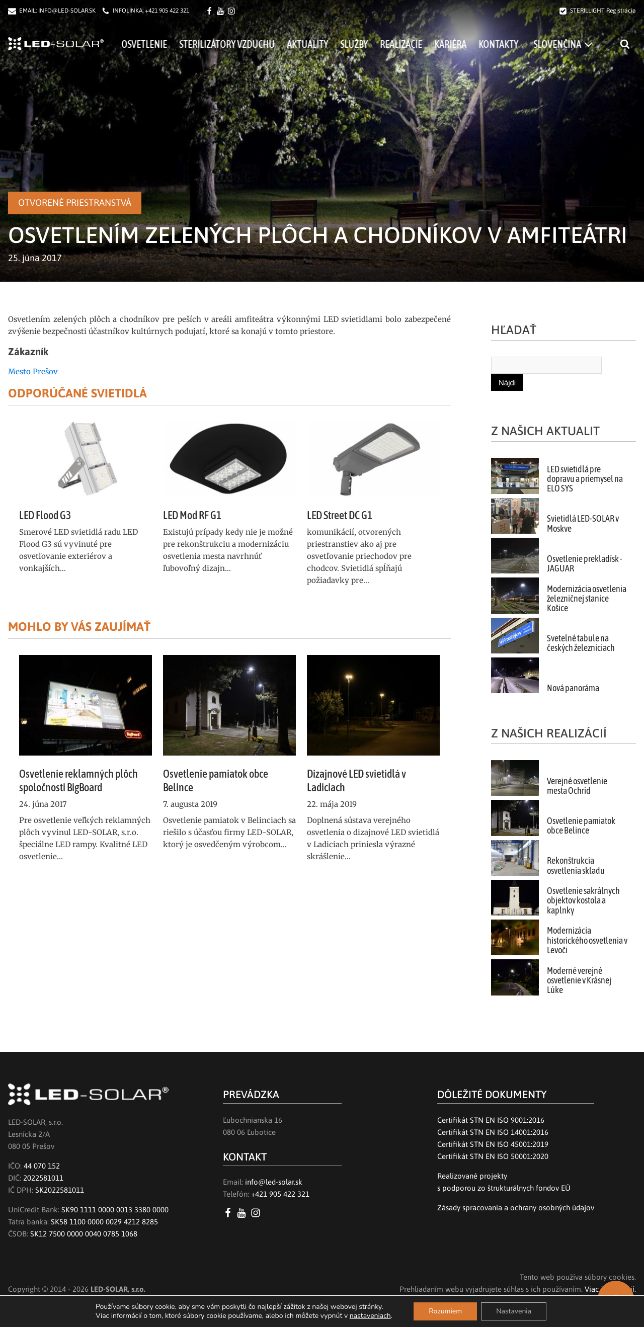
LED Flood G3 (45, 515)
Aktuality (320, 44)
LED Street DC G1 (339, 515)
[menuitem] (575, 43)
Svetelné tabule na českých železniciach (581, 643)
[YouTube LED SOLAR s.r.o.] (243, 1213)
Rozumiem (445, 1311)
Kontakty (511, 44)
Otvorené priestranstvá (74, 202)
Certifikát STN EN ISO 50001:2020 (492, 1156)
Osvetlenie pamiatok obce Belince (581, 826)
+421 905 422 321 (167, 10)
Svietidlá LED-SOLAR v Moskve (583, 523)
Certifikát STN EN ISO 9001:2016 (490, 1120)
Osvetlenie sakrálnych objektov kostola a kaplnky (583, 901)
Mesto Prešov (33, 371)
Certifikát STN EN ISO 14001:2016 (492, 1132)
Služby (366, 44)
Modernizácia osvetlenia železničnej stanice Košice (586, 599)
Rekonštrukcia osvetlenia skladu (576, 865)
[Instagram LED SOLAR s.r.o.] (257, 1213)
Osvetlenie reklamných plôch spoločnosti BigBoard (78, 780)
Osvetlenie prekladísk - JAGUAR (584, 563)
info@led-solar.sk (273, 1182)
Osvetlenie (157, 44)
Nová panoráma (573, 688)
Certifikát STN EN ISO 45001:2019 (492, 1144)
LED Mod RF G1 (192, 515)
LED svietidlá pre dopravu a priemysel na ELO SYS (585, 479)
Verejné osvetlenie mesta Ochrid (577, 786)
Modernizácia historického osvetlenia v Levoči (587, 940)
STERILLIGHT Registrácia (603, 10)
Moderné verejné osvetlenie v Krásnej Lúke (579, 981)
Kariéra (463, 44)
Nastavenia (513, 1311)
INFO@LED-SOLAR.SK (67, 10)
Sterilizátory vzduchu (239, 44)
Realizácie (413, 44)
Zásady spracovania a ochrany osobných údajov (515, 1207)
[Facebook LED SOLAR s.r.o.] (210, 11)
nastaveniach (370, 1315)
